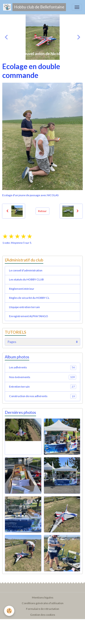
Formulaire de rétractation (42, 608)
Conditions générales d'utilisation (42, 603)
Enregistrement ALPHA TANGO (28, 316)
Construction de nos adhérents (42, 396)
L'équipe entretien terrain (24, 307)
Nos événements (42, 377)
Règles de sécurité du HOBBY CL (29, 297)
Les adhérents (42, 367)
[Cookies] (9, 611)
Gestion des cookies (42, 614)
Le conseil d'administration (25, 270)
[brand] (34, 7)
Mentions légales (42, 597)
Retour (42, 211)
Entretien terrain (42, 386)
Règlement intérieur (21, 288)
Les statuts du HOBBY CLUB (26, 279)
